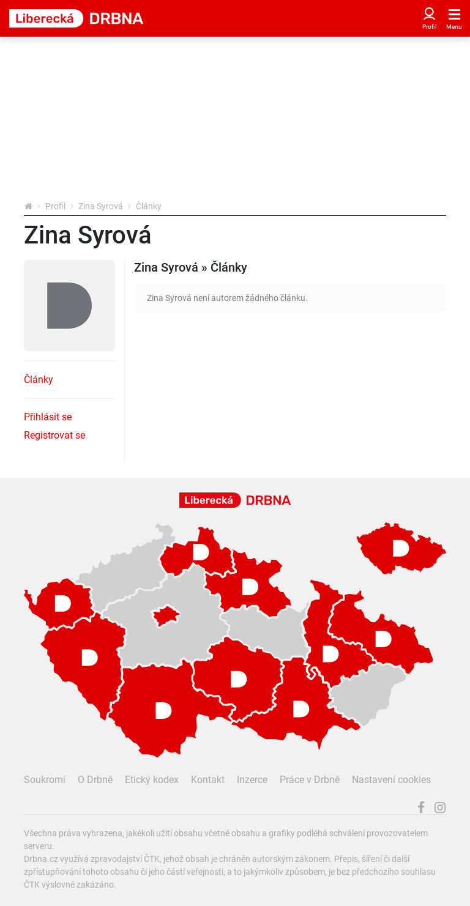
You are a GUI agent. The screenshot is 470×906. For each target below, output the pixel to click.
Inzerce (252, 779)
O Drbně (95, 779)
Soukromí (44, 779)
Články (38, 379)
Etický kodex (152, 779)
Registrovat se (54, 435)
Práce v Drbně (310, 779)
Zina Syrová (100, 206)
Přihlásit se (48, 417)
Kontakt (208, 779)
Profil (55, 206)
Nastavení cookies (391, 779)
